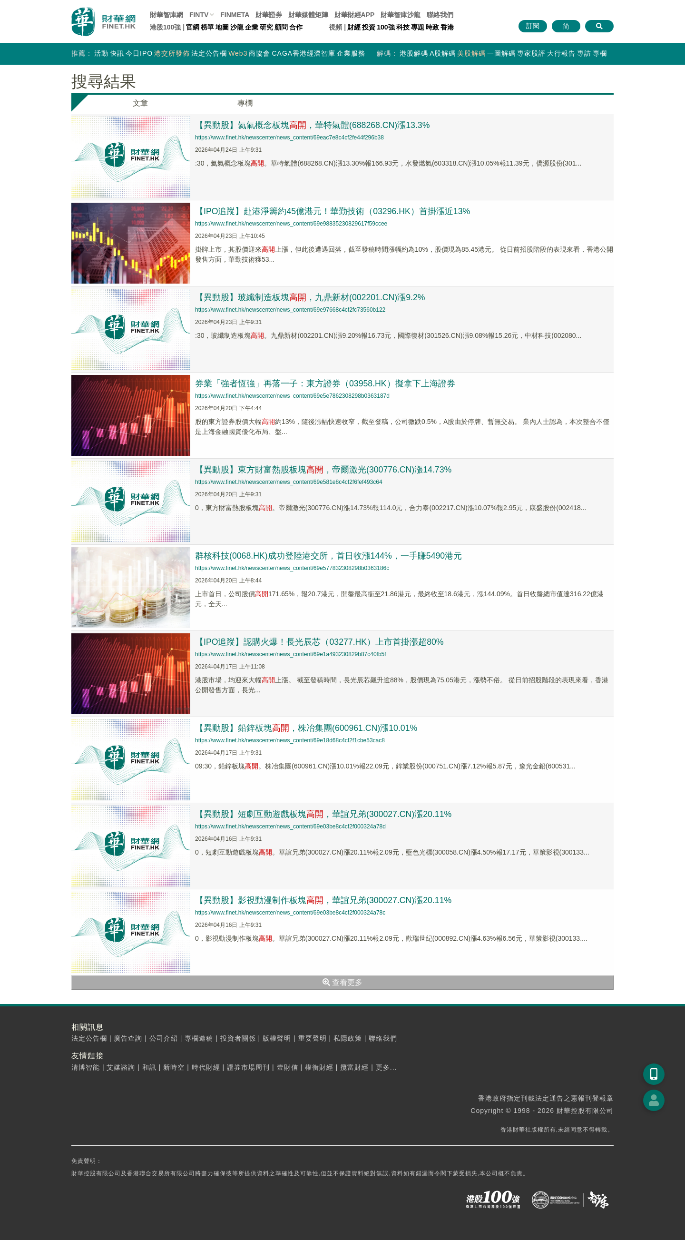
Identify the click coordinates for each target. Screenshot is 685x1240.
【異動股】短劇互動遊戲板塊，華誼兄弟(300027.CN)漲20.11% (324, 814)
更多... (386, 1067)
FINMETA (234, 15)
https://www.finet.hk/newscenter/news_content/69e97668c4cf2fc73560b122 (290, 309)
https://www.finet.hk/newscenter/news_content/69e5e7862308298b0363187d (292, 396)
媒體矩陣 (308, 15)
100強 (385, 27)
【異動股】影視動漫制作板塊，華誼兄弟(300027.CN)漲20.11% (324, 900)
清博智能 (85, 1067)
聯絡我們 (440, 15)
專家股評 (531, 53)
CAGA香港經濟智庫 (303, 53)
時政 (432, 27)
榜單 (207, 27)
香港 (447, 27)
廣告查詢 (128, 1038)
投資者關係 (238, 1038)
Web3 (237, 53)
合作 (296, 27)
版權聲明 (277, 1038)
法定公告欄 (209, 53)
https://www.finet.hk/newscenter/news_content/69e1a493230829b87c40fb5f (290, 654)
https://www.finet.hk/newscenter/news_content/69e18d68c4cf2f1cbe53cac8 (290, 740)
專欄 (600, 53)
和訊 (149, 1067)
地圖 (222, 27)
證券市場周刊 (248, 1067)
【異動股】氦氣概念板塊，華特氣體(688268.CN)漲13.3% (313, 125)
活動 (101, 53)
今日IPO (139, 53)
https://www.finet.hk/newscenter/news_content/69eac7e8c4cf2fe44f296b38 (289, 137)
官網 (192, 27)
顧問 (281, 27)
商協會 (259, 53)
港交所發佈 (172, 53)
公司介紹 (163, 1038)
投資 (368, 27)
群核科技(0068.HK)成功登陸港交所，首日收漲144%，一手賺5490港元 (329, 556)
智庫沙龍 (401, 15)
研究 (266, 27)
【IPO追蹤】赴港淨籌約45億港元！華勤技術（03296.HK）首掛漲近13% (333, 211)
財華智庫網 (166, 15)
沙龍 (237, 27)
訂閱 (532, 26)
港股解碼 (414, 53)
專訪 (584, 53)
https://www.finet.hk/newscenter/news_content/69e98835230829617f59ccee (291, 223)
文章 (140, 103)
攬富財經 (354, 1067)
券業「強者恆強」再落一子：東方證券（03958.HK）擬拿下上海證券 (325, 383)
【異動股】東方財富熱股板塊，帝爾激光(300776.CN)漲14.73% (324, 469)
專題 (417, 27)
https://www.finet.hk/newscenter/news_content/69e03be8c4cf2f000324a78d (290, 826)
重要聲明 (312, 1038)
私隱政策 (347, 1038)
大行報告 (561, 53)
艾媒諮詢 (121, 1067)
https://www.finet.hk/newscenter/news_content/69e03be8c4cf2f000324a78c (290, 912)
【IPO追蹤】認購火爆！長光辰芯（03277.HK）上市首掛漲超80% (320, 642)
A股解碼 (443, 53)
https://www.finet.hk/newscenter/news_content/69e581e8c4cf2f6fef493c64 (288, 482)
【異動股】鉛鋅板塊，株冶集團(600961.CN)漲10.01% (307, 728)
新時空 (174, 1067)
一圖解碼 (501, 53)
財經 (354, 27)
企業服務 (351, 53)
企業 (251, 27)
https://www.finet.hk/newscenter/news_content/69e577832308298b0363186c (292, 568)
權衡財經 (319, 1067)
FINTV (198, 15)
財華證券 (268, 15)
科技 (403, 27)
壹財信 (287, 1067)
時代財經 (206, 1067)
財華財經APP (354, 15)
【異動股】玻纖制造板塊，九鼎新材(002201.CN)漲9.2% (310, 297)
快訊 (117, 53)
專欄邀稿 (199, 1038)
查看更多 (342, 982)
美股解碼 (471, 53)
